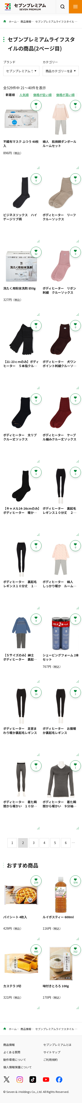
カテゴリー (50, 62)
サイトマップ (51, 1052)
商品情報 (26, 21)
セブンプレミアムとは (57, 1045)
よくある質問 (11, 1052)
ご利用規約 (50, 1060)
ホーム (10, 21)
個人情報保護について (17, 1067)
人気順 (24, 94)
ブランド (9, 62)
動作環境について (14, 1060)
